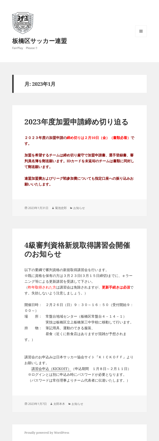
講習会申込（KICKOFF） (51, 368)
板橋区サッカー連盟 (39, 41)
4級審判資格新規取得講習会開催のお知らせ (77, 249)
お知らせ (79, 208)
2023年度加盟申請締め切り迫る (76, 122)
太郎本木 (59, 404)
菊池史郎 (61, 208)
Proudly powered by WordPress (46, 433)
